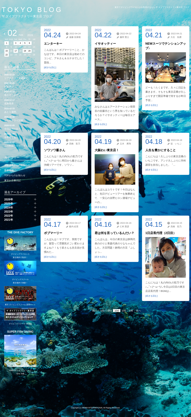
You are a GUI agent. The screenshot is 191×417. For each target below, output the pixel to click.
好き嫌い (20, 85)
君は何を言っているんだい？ (114, 233)
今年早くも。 (20, 135)
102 (102, 310)
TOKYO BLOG (32, 9)
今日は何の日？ (20, 127)
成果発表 (20, 101)
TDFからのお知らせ (14, 175)
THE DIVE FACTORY (20, 232)
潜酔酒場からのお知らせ (17, 165)
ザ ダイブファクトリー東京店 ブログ (27, 16)
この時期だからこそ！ (20, 144)
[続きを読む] (50, 67)
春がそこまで (20, 93)
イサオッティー (105, 43)
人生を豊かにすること (160, 150)
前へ (94, 310)
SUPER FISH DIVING (20, 331)
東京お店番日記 (12, 180)
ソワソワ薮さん (54, 150)
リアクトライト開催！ (20, 76)
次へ (138, 310)
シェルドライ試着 (20, 118)
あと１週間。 (20, 110)
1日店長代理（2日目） (160, 233)
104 (116, 310)
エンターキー (53, 43)
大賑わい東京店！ (107, 150)
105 (124, 310)
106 (131, 310)
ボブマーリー (53, 233)
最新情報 (9, 170)
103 (109, 310)
